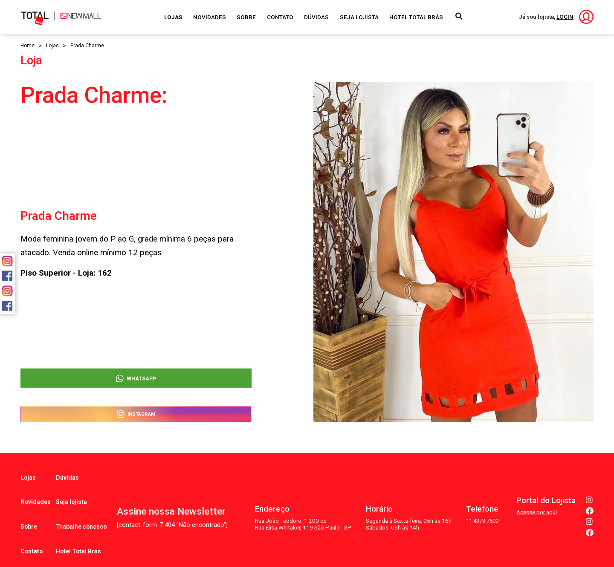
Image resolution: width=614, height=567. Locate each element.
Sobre (246, 17)
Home (27, 46)
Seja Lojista (359, 17)
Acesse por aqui (536, 493)
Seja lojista (72, 487)
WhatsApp (136, 371)
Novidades (209, 17)
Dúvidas (316, 17)
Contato (280, 17)
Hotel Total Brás (416, 17)
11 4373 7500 (481, 501)
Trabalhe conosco (82, 503)
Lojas (173, 17)
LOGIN (564, 16)
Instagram (136, 413)
